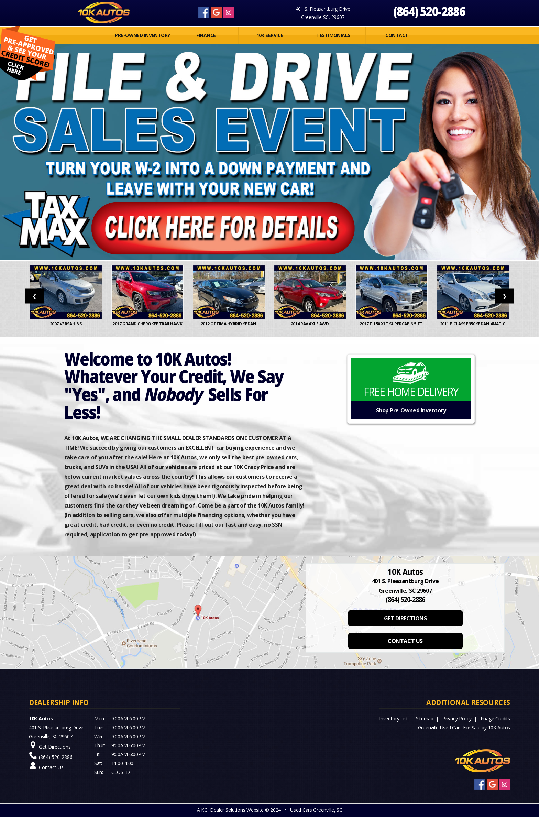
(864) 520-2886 (429, 11)
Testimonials (333, 35)
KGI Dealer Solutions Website (232, 810)
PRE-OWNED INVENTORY (142, 35)
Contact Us (51, 767)
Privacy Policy (456, 718)
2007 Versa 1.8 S (66, 324)
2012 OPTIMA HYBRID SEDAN (229, 324)
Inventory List (393, 718)
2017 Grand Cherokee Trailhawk (147, 327)
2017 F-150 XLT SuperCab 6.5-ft (391, 324)
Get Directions (55, 746)
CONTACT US (405, 641)
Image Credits (495, 718)
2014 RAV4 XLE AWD (310, 324)
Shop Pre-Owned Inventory (411, 410)
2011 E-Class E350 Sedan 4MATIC (473, 324)
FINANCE (206, 35)
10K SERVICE (269, 35)
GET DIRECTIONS (405, 618)
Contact (396, 35)
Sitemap (424, 718)
